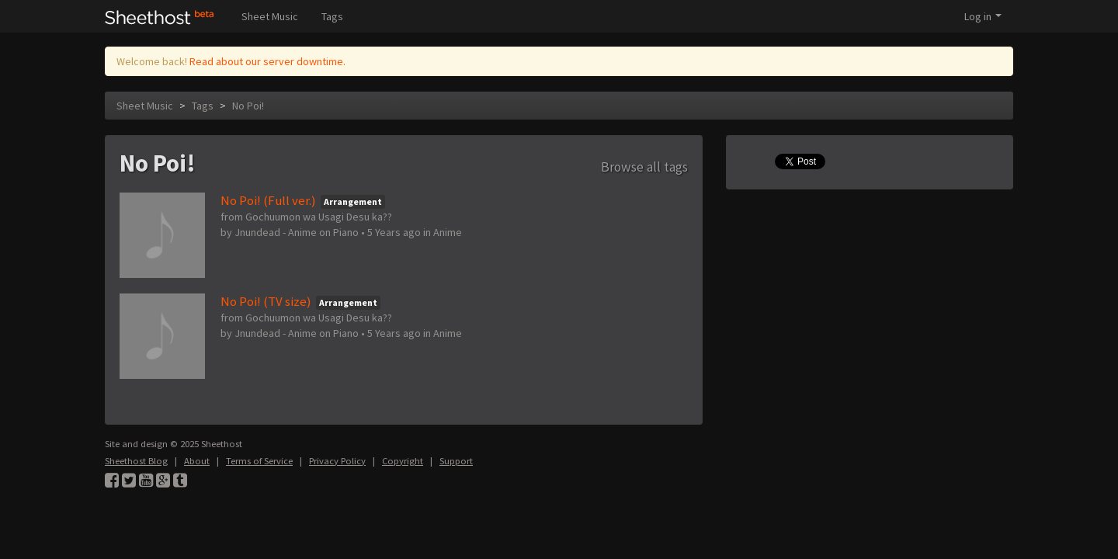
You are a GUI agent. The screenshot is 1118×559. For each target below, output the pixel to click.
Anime (447, 232)
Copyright (402, 461)
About (197, 461)
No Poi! (248, 106)
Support (456, 461)
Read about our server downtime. (267, 61)
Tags (332, 16)
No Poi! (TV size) (265, 301)
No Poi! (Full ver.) (268, 200)
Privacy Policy (337, 461)
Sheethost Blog (136, 461)
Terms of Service (259, 461)
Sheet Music (269, 16)
